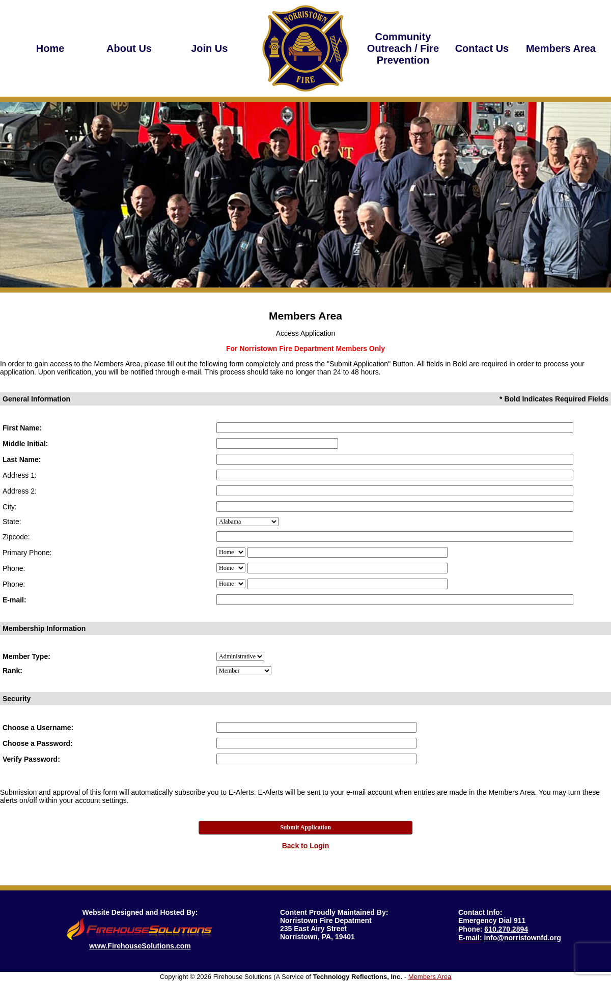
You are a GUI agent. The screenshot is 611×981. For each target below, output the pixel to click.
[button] (129, 48)
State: (12, 521)
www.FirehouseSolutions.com (139, 946)
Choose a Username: (38, 728)
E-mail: (14, 600)
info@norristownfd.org (522, 938)
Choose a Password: (38, 743)
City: (10, 507)
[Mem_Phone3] (347, 584)
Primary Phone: (27, 553)
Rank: (12, 671)
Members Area (430, 976)
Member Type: (26, 656)
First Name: (22, 428)
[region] (129, 48)
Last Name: (22, 459)
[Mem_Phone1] (347, 552)
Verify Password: (31, 759)
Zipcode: (16, 537)
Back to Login (305, 846)
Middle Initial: (25, 444)
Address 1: (20, 475)
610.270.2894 (506, 929)
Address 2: (20, 491)
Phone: (14, 568)
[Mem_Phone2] (347, 568)
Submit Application (305, 827)
